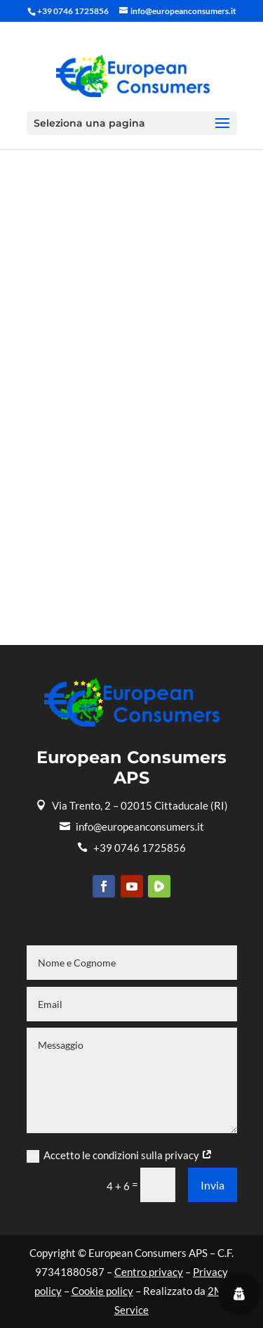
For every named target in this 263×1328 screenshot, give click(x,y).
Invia (212, 1185)
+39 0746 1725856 (131, 847)
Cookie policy (102, 1290)
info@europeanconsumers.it (132, 826)
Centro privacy (148, 1271)
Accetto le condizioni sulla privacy (120, 1156)
